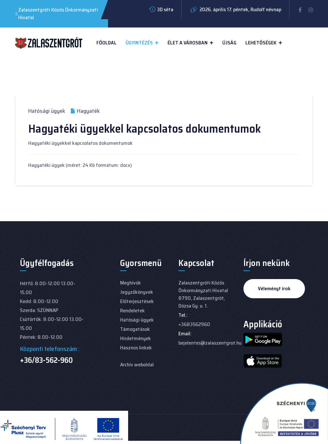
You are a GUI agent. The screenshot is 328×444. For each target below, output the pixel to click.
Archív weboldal (137, 365)
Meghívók (130, 283)
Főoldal (106, 43)
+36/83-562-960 (46, 360)
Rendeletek (132, 311)
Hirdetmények (135, 338)
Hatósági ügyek (46, 110)
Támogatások (135, 329)
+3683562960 (194, 324)
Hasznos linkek (136, 348)
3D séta (165, 9)
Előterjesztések (137, 301)
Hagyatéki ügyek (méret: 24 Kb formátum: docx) (80, 165)
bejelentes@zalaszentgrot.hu (210, 343)
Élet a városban (188, 43)
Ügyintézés (139, 43)
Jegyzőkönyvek (136, 292)
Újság (229, 43)
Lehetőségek (260, 43)
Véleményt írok (274, 288)
